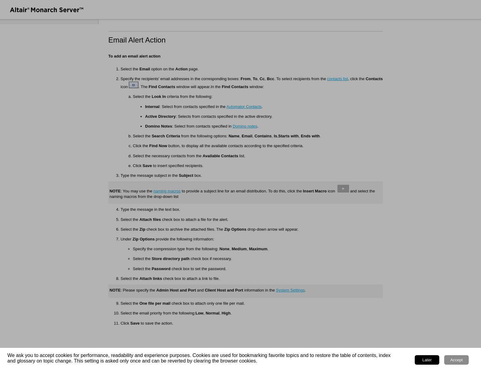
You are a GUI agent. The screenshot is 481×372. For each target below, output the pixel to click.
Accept (456, 360)
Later (427, 360)
